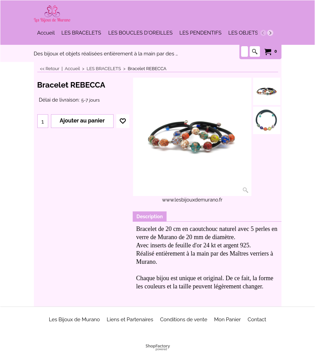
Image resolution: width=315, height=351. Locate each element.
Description (149, 216)
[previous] (263, 33)
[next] (270, 33)
